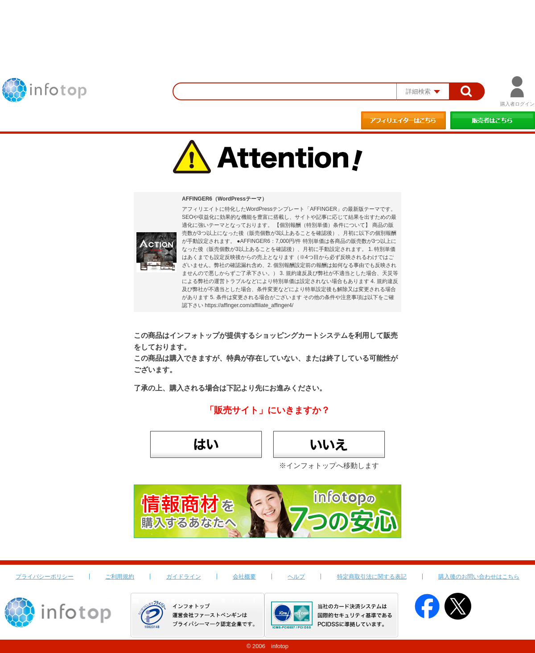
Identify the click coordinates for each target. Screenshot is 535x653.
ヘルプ (296, 576)
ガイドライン (183, 576)
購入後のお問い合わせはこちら (478, 576)
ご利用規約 (119, 576)
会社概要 (244, 576)
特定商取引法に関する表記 (372, 576)
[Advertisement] (267, 24)
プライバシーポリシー (45, 576)
